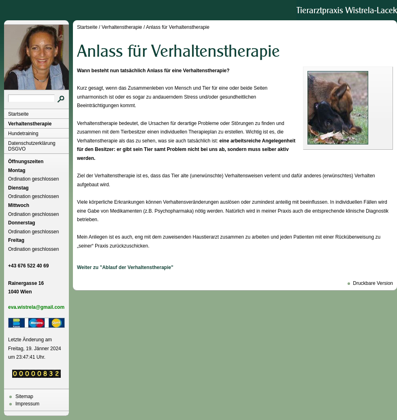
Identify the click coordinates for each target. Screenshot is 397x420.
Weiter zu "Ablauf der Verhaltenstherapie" (125, 267)
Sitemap (24, 396)
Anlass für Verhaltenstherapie (177, 27)
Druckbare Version (373, 283)
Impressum (27, 404)
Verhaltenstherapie (29, 124)
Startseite (18, 114)
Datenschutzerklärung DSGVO (31, 146)
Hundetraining (23, 133)
